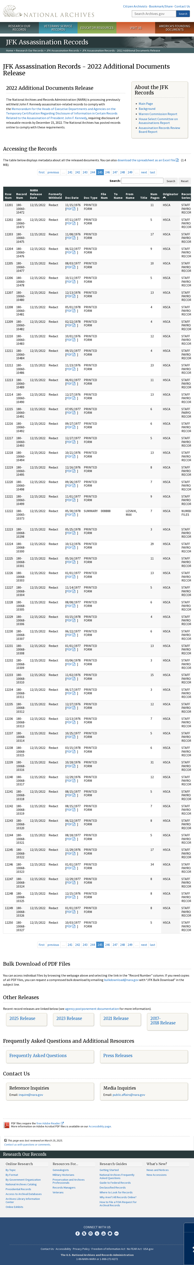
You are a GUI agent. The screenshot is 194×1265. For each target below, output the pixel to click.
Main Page (146, 104)
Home (9, 50)
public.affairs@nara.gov (129, 1095)
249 (130, 172)
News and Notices (158, 1170)
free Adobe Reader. (50, 1123)
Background (147, 109)
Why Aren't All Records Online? (118, 1197)
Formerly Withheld (55, 196)
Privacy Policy (81, 1249)
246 (107, 172)
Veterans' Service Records (58, 27)
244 (92, 172)
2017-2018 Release (163, 1020)
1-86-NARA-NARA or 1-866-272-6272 (97, 1259)
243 (85, 172)
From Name (130, 196)
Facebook (77, 1233)
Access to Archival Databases (24, 1194)
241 (70, 172)
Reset (184, 181)
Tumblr (97, 1233)
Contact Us (182, 6)
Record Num (21, 196)
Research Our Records (19, 27)
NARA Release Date (36, 194)
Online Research (19, 1164)
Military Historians (63, 1175)
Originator (170, 195)
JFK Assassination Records (62, 50)
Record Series (186, 196)
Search (183, 14)
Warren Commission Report (158, 114)
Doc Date (72, 198)
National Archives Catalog (21, 1184)
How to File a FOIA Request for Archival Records (118, 1203)
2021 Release (116, 1018)
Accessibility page (100, 1126)
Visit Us (136, 28)
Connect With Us (97, 1227)
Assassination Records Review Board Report (159, 130)
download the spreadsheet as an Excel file (146, 160)
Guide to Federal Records (115, 1182)
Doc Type (90, 198)
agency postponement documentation (92, 1009)
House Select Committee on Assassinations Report (158, 121)
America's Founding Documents (174, 27)
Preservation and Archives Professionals (69, 1181)
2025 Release (22, 1018)
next (144, 172)
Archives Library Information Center (23, 1200)
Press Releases (117, 1055)
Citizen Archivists (135, 6)
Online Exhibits (14, 1207)
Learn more (158, 1258)
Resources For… (65, 1164)
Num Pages (155, 196)
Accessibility (63, 1249)
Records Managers (64, 1187)
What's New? (157, 1164)
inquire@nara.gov (31, 1095)
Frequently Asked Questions (38, 1055)
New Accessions (157, 1175)
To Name (118, 196)
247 (115, 172)
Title (143, 198)
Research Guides (113, 1164)
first (42, 172)
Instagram (90, 1233)
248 (122, 172)
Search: (115, 181)
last (152, 172)
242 (77, 172)
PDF (69, 209)
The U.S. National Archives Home (48, 11)
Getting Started (109, 1170)
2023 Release (69, 1018)
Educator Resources (97, 28)
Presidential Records (18, 1189)
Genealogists (61, 1170)
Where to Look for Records (116, 1192)
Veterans (58, 1192)
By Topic (11, 1170)
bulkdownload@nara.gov (121, 980)
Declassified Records (113, 1187)
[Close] (189, 1227)
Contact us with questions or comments (27, 1144)
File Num (104, 196)
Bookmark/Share (161, 6)
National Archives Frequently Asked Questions (117, 1176)
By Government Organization (23, 1179)
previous (53, 172)
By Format (12, 1175)
